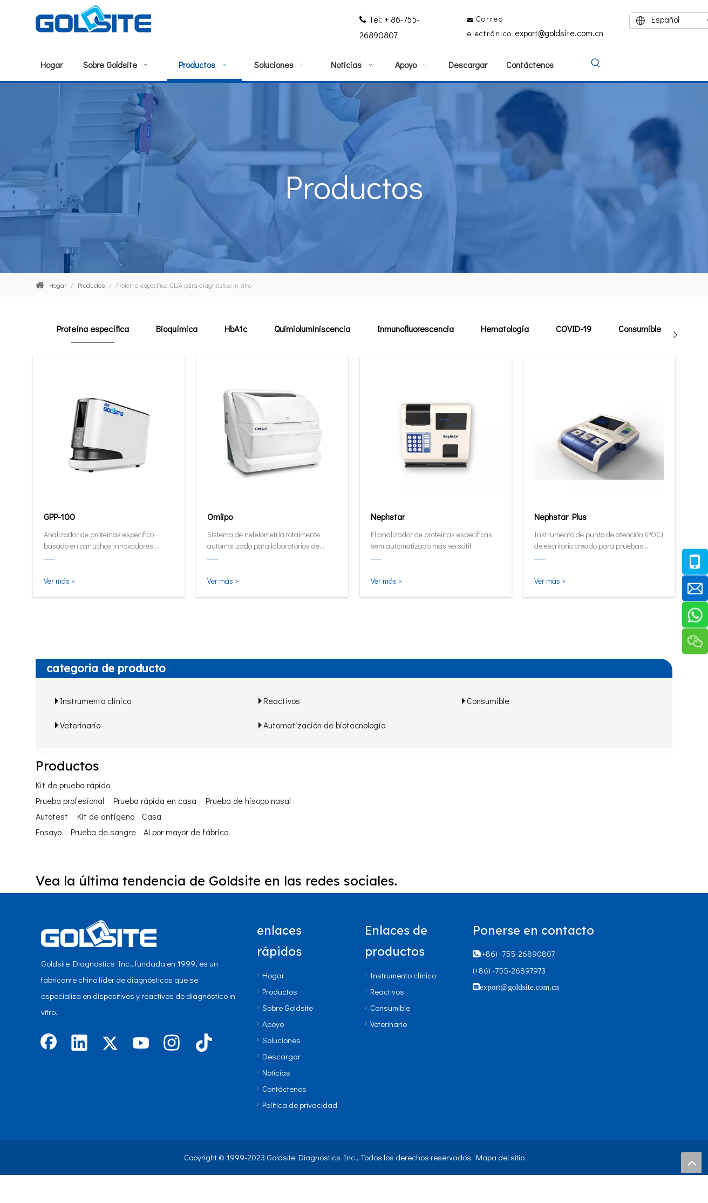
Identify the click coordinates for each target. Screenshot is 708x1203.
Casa (151, 816)
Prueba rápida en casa (154, 800)
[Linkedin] (79, 1044)
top (691, 1162)
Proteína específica (93, 328)
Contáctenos (284, 1088)
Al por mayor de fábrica (186, 831)
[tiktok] (202, 1044)
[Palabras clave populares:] (595, 63)
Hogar (273, 975)
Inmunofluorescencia (415, 328)
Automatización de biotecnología (324, 725)
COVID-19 (573, 328)
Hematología (505, 328)
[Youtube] (141, 1044)
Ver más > (59, 581)
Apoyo (273, 1023)
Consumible (639, 328)
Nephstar (388, 516)
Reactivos (281, 700)
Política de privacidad (299, 1104)
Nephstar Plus (560, 516)
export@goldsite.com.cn (559, 32)
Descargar (281, 1056)
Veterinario (80, 725)
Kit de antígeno (105, 816)
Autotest (52, 816)
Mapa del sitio (500, 1157)
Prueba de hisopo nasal (248, 800)
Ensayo (49, 831)
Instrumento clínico (95, 700)
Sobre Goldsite (287, 1007)
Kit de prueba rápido (73, 784)
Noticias (276, 1072)
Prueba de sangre (103, 831)
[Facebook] (49, 1044)
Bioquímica (177, 328)
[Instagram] (172, 1044)
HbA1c (235, 328)
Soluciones (281, 1040)
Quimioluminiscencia (312, 328)
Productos (279, 991)
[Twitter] (110, 1044)
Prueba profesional (70, 800)
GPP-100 (59, 516)
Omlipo (220, 516)
